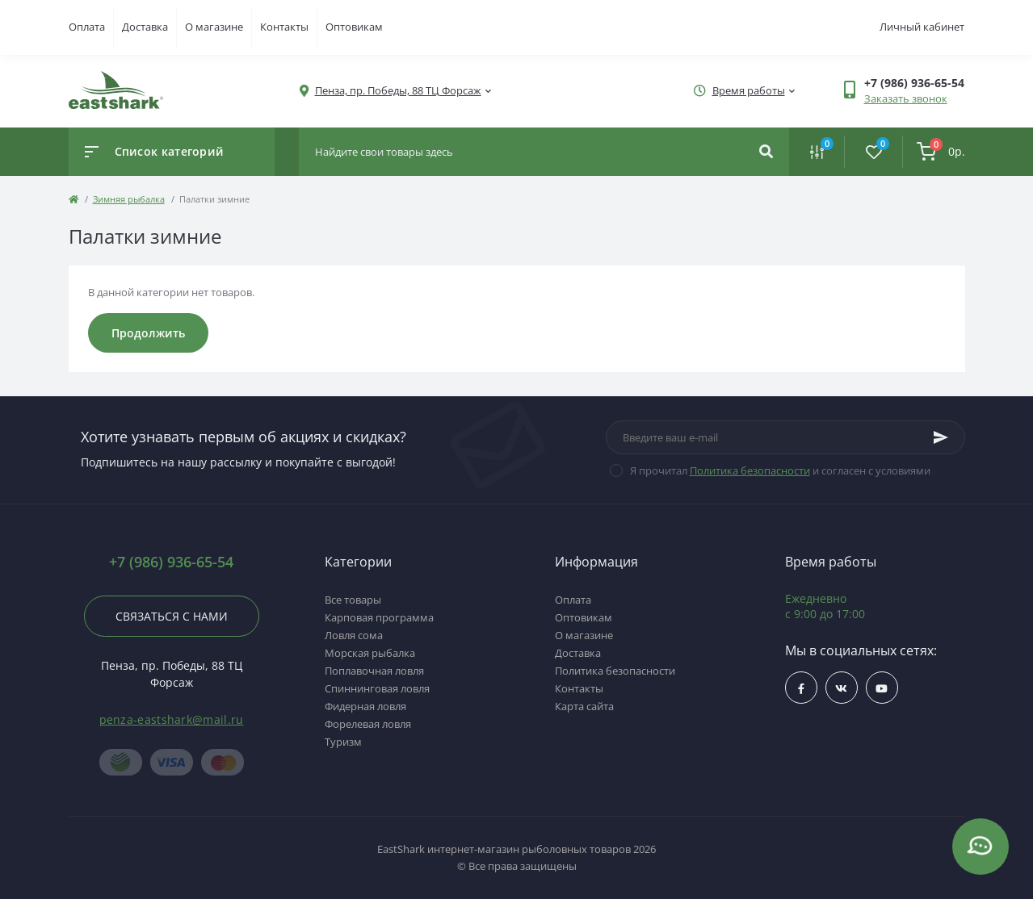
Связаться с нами (171, 616)
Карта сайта (584, 706)
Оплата (87, 26)
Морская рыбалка (370, 653)
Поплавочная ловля (374, 670)
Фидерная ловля (365, 706)
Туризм (343, 741)
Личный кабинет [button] (922, 26)
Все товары (353, 599)
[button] (398, 91)
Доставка (145, 26)
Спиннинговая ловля (377, 688)
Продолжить (148, 333)
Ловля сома (354, 635)
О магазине (214, 26)
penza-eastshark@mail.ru (171, 719)
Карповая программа (379, 617)
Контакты (284, 26)
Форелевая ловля (368, 724)
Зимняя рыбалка (129, 199)
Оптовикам (354, 26)
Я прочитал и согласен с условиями (780, 470)
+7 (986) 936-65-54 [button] (171, 562)
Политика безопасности (750, 470)
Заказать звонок (905, 98)
